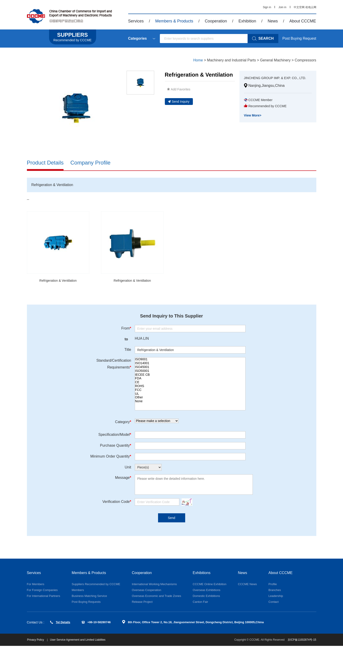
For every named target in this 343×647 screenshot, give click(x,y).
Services (136, 21)
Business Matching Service (89, 597)
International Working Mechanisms (154, 585)
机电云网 (310, 7)
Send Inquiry (178, 101)
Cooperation (216, 21)
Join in (282, 7)
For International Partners (43, 597)
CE (190, 383)
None (190, 402)
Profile (272, 585)
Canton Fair (200, 603)
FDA (190, 379)
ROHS (190, 387)
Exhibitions (202, 573)
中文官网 (299, 7)
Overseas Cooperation (146, 591)
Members (78, 591)
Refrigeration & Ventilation (58, 281)
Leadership (275, 597)
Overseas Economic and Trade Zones (156, 597)
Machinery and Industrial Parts (231, 60)
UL (190, 394)
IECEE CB (190, 375)
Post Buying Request (299, 38)
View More (252, 121)
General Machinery (275, 60)
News (273, 21)
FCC (190, 390)
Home (198, 60)
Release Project (142, 603)
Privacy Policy (38, 640)
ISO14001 (190, 364)
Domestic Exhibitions (206, 597)
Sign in (267, 7)
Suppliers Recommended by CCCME (96, 585)
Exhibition (247, 21)
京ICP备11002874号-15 (302, 640)
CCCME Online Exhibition (209, 585)
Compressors (305, 60)
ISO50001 (190, 371)
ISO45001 (190, 368)
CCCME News (247, 585)
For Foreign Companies (42, 591)
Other (190, 398)
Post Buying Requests (86, 603)
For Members (35, 585)
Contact (273, 603)
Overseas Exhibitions (206, 591)
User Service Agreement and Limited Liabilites (79, 640)
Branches (274, 591)
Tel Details (60, 623)
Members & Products (174, 21)
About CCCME (302, 21)
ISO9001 (190, 360)
